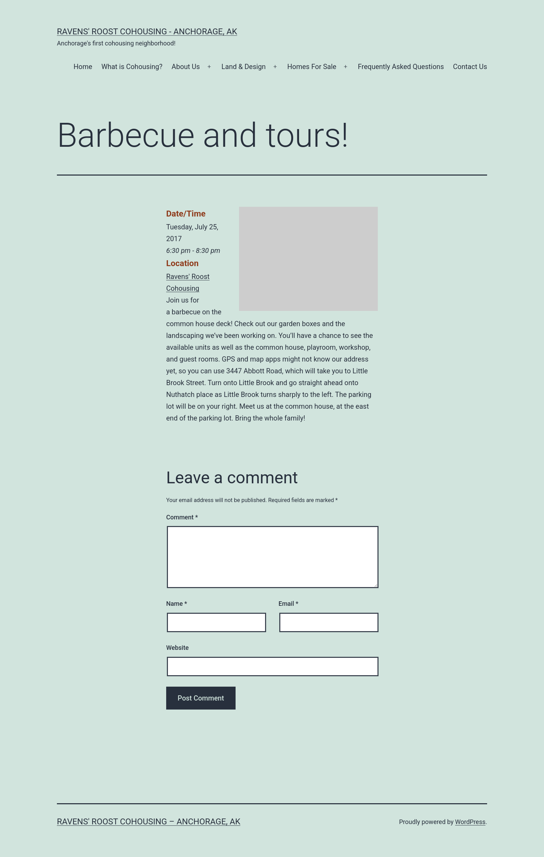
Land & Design (243, 66)
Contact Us (470, 66)
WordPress (470, 821)
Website (177, 647)
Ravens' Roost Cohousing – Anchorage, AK (148, 821)
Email (288, 603)
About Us (186, 66)
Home (83, 66)
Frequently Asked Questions (401, 66)
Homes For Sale (311, 66)
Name (176, 603)
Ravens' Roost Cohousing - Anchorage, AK (147, 31)
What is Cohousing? (131, 66)
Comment (182, 517)
